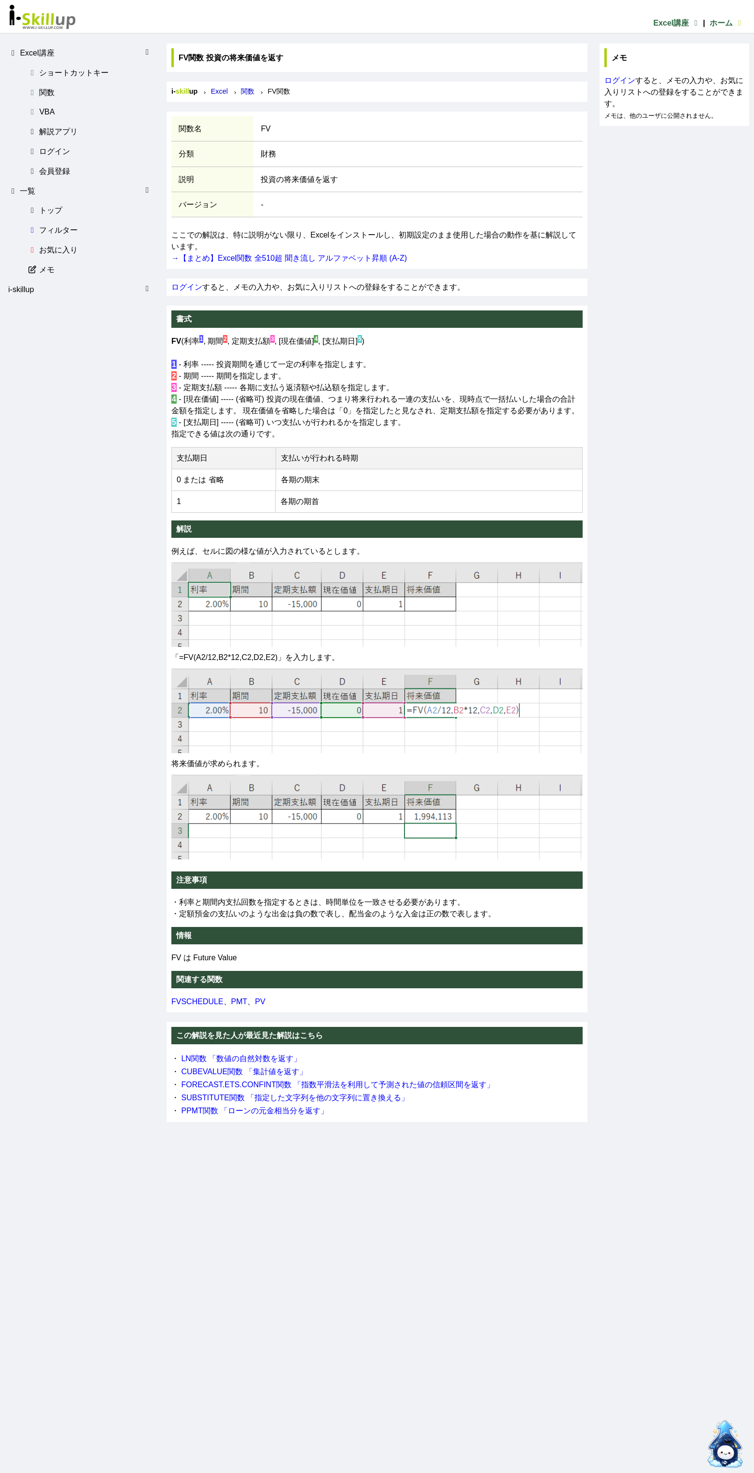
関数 (41, 92)
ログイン (49, 151)
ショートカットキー (68, 73)
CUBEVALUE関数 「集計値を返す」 (244, 1071)
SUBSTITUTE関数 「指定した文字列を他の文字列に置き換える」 (295, 1098)
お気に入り (53, 250)
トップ (45, 210)
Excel (219, 91)
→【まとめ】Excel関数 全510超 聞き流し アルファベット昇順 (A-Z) (289, 258)
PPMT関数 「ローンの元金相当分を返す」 (254, 1111)
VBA (41, 112)
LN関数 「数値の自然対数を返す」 (241, 1058)
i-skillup (80, 289)
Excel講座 (676, 23)
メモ (41, 270)
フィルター (53, 230)
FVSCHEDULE (197, 1001)
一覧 (80, 190)
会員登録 (49, 171)
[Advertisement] (674, 186)
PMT (239, 1001)
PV (260, 1001)
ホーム (727, 23)
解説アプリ (53, 131)
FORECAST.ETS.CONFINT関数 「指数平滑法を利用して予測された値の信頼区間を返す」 (337, 1084)
